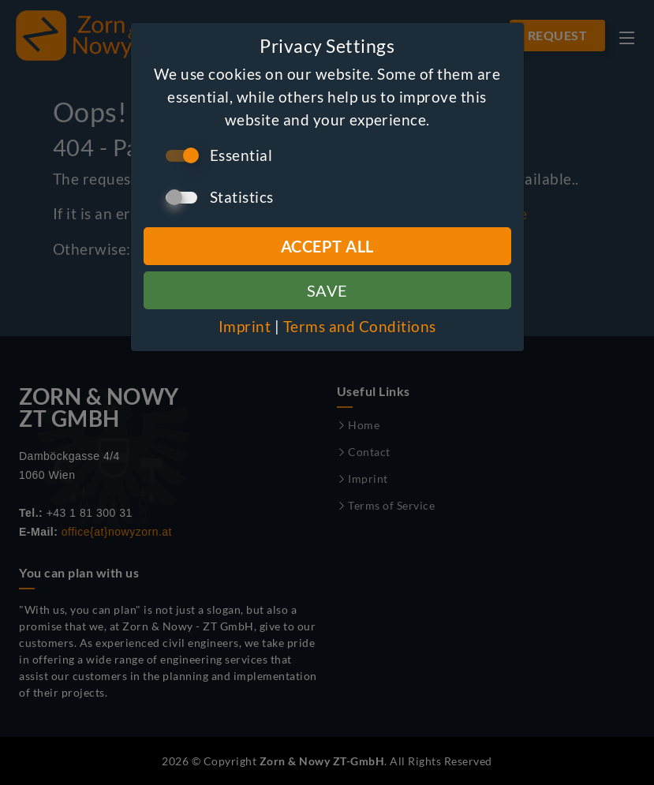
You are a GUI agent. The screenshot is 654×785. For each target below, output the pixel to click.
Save (327, 290)
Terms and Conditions (359, 326)
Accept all (327, 246)
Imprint (245, 326)
